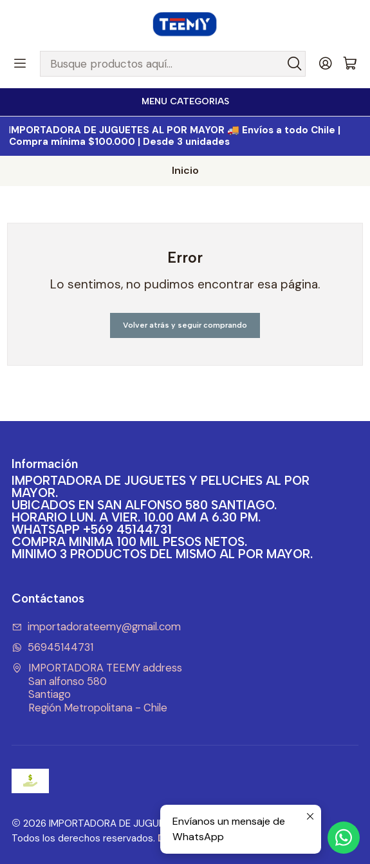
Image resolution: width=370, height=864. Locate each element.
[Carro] (350, 64)
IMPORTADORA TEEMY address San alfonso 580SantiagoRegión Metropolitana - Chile (97, 688)
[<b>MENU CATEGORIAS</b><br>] (185, 102)
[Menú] (20, 64)
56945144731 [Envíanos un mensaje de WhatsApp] (53, 647)
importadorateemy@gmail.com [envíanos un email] (96, 627)
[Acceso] (326, 64)
